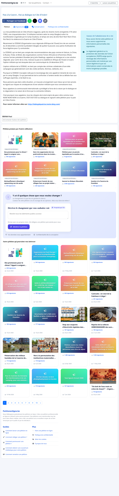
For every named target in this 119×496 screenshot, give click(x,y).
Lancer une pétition (109, 3)
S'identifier (94, 3)
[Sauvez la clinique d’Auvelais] (74, 173)
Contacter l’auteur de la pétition (14, 120)
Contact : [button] (46, 3)
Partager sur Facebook (13, 21)
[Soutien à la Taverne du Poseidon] (103, 174)
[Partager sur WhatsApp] (29, 21)
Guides (6, 427)
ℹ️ (75, 149)
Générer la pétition (18, 227)
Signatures (20, 27)
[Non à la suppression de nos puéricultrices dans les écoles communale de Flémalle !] (45, 145)
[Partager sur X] (35, 21)
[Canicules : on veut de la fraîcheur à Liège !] (103, 145)
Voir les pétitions (35, 3)
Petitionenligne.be (9, 3)
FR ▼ (23, 3)
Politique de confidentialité (58, 27)
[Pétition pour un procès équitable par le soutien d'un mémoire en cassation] (74, 145)
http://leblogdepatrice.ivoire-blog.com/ (44, 104)
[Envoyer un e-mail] (40, 21)
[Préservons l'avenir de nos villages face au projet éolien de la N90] (45, 174)
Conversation (38, 27)
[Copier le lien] (45, 21)
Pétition (7, 27)
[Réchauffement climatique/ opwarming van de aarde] (16, 174)
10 (36, 403)
